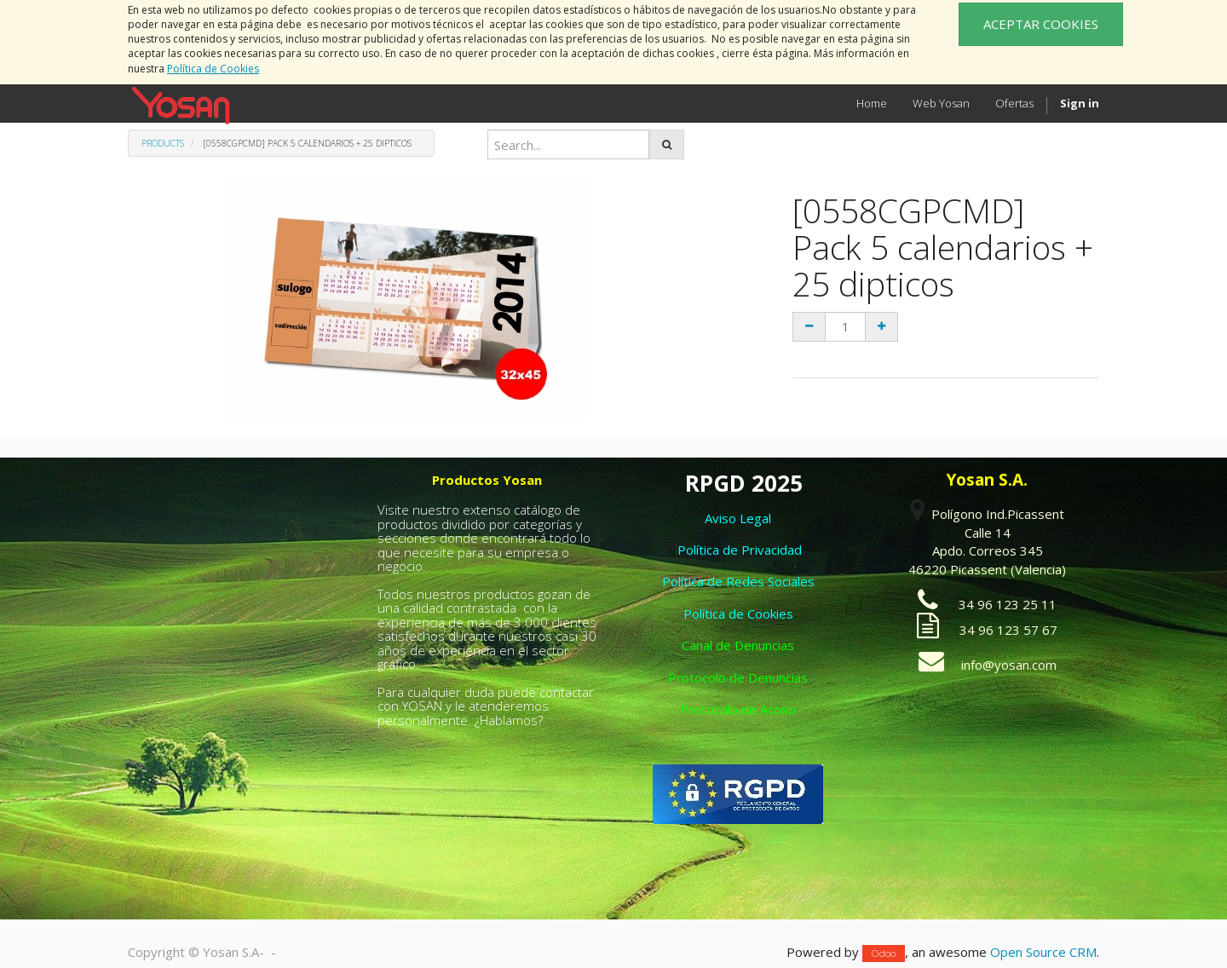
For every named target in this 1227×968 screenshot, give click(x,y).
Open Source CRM (1043, 951)
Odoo (884, 953)
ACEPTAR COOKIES (1040, 23)
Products (162, 143)
